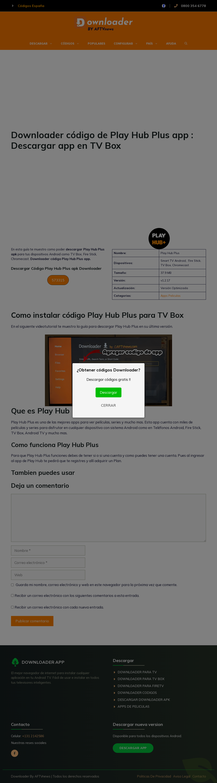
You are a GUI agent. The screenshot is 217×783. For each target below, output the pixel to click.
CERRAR (108, 405)
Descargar (108, 392)
